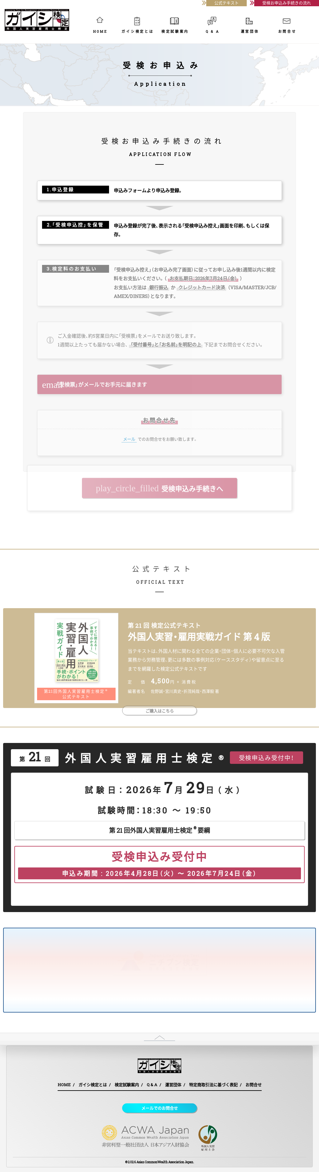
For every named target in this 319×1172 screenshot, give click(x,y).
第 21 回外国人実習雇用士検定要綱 (159, 829)
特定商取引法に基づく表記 (213, 1084)
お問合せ (287, 27)
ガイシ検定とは (137, 27)
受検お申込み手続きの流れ (286, 3)
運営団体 (250, 27)
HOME (100, 27)
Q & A (212, 27)
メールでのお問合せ (159, 1108)
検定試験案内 (175, 27)
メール (129, 439)
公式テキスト (226, 3)
